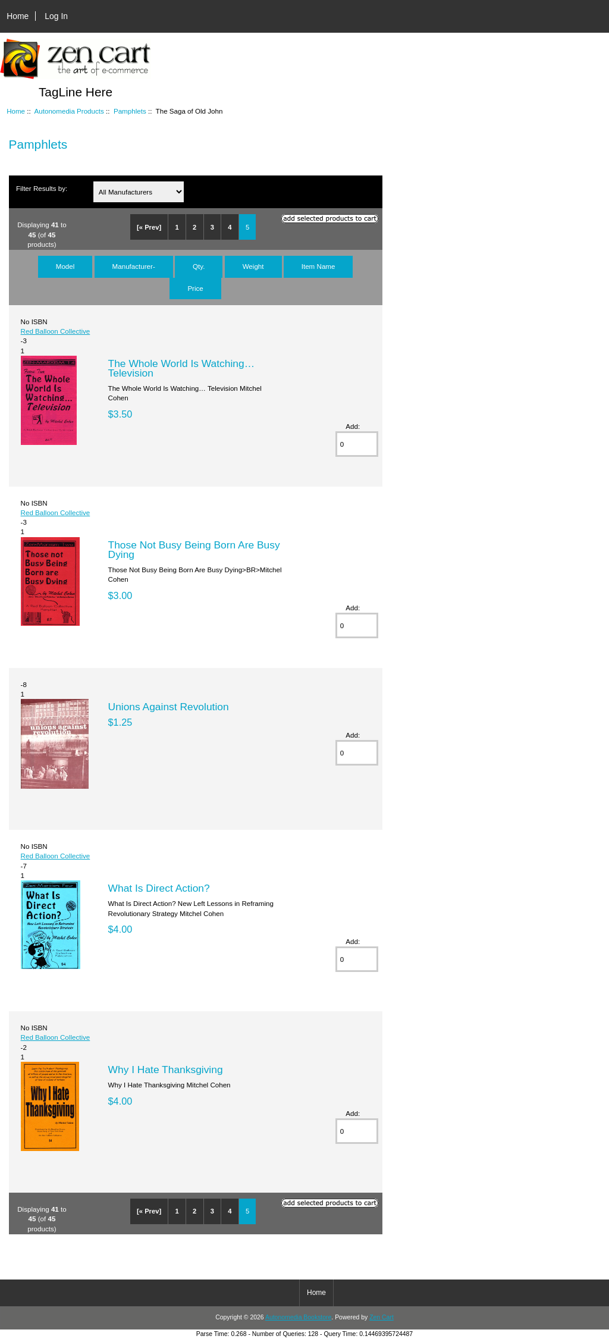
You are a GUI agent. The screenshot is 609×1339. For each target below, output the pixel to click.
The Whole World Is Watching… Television (181, 368)
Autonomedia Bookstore (298, 1317)
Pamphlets (130, 111)
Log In (56, 16)
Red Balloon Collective (55, 331)
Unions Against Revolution (168, 707)
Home (18, 16)
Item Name (318, 266)
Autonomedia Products (69, 111)
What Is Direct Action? (159, 888)
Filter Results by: (41, 188)
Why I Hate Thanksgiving (165, 1069)
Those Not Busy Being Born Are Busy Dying (194, 549)
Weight (253, 266)
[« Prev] (149, 227)
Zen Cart (381, 1317)
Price (195, 288)
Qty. (199, 266)
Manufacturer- (133, 266)
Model (65, 266)
